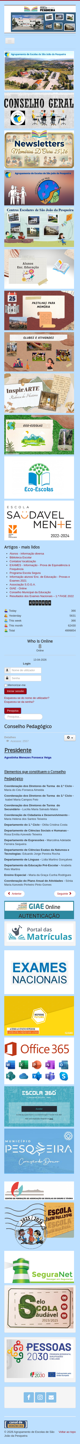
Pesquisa (12, 710)
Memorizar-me (17, 685)
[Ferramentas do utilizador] (70, 738)
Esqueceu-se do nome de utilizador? (26, 698)
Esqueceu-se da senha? (19, 701)
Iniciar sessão (15, 691)
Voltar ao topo (67, 1431)
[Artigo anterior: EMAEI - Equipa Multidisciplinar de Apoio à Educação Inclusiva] (14, 894)
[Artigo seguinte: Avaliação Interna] (65, 894)
